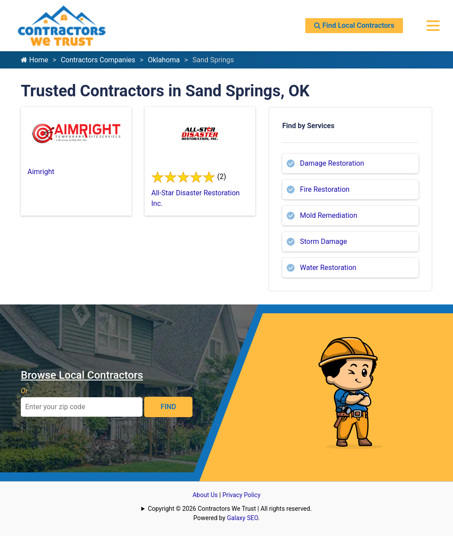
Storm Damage (323, 241)
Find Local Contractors (354, 25)
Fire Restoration (324, 189)
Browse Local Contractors (82, 375)
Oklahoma (164, 60)
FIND (168, 407)
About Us (205, 494)
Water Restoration (328, 267)
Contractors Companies (98, 60)
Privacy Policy (242, 494)
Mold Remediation (328, 215)
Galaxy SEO (242, 517)
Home (34, 60)
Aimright (40, 171)
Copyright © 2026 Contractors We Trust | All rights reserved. (229, 508)
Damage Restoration (332, 163)
